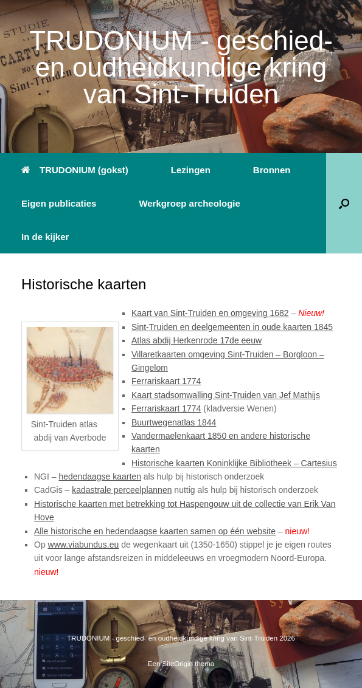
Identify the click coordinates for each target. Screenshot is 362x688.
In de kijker (45, 237)
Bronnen (272, 170)
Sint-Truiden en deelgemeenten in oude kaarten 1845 (232, 327)
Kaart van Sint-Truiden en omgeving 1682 (210, 313)
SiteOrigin (177, 663)
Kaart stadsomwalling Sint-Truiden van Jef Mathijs (225, 395)
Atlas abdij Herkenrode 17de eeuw (196, 340)
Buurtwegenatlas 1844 (173, 422)
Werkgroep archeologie (189, 203)
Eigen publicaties (58, 203)
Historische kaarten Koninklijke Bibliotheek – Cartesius (234, 463)
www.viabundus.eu (83, 544)
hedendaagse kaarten (99, 476)
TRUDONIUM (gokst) (74, 170)
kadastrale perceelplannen (122, 490)
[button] (344, 203)
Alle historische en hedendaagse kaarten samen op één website (155, 531)
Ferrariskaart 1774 (166, 381)
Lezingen (191, 170)
